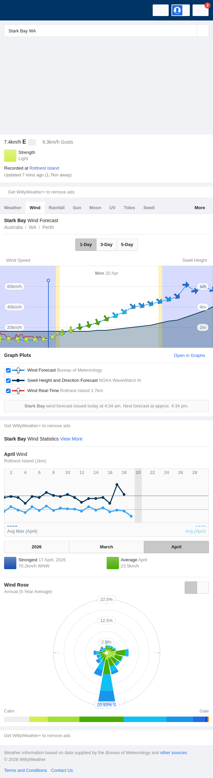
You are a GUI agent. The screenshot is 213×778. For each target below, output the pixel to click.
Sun (77, 207)
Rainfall (57, 207)
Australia (13, 227)
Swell (149, 207)
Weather (12, 207)
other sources (173, 752)
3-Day (106, 244)
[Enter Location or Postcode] (106, 31)
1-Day (86, 244)
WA (32, 227)
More (200, 207)
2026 (37, 546)
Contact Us (62, 770)
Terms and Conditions (25, 770)
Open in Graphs (189, 355)
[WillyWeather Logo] (15, 10)
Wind (35, 207)
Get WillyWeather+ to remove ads (41, 191)
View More (71, 439)
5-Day (127, 244)
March (106, 546)
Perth (48, 227)
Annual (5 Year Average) (28, 591)
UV (112, 207)
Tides (129, 207)
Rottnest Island (44, 168)
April (176, 546)
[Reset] (191, 30)
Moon (95, 207)
